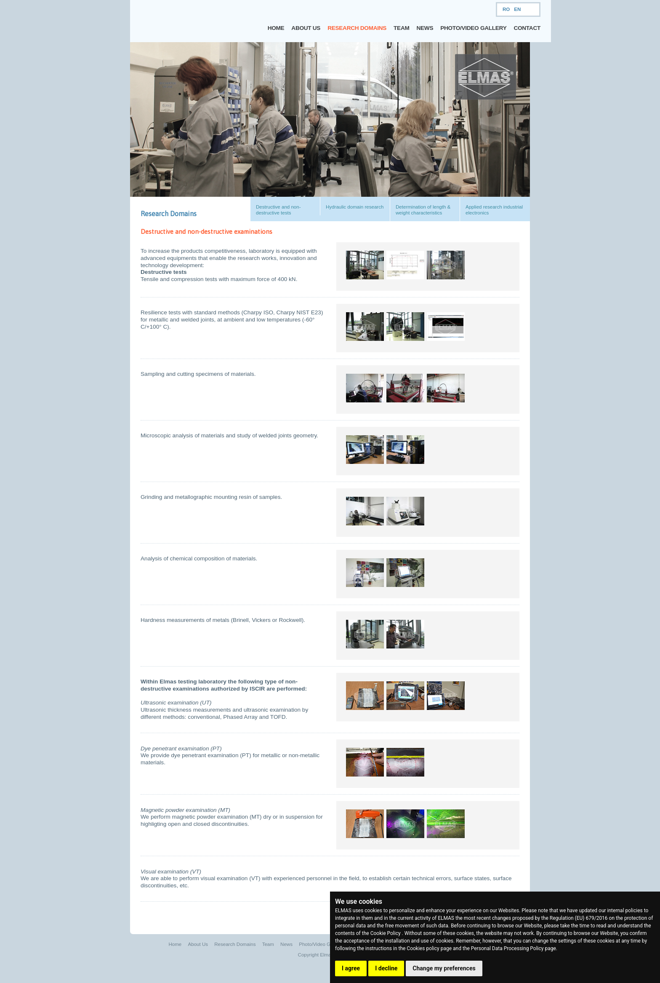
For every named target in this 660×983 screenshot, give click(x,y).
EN (517, 9)
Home (276, 28)
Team (401, 28)
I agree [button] (351, 968)
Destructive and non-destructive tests (278, 209)
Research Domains (356, 28)
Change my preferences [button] (443, 968)
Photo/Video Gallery (473, 28)
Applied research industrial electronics (494, 209)
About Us (305, 28)
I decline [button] (386, 968)
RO (506, 9)
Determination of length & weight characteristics (423, 209)
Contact (527, 28)
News (425, 28)
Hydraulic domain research (354, 206)
